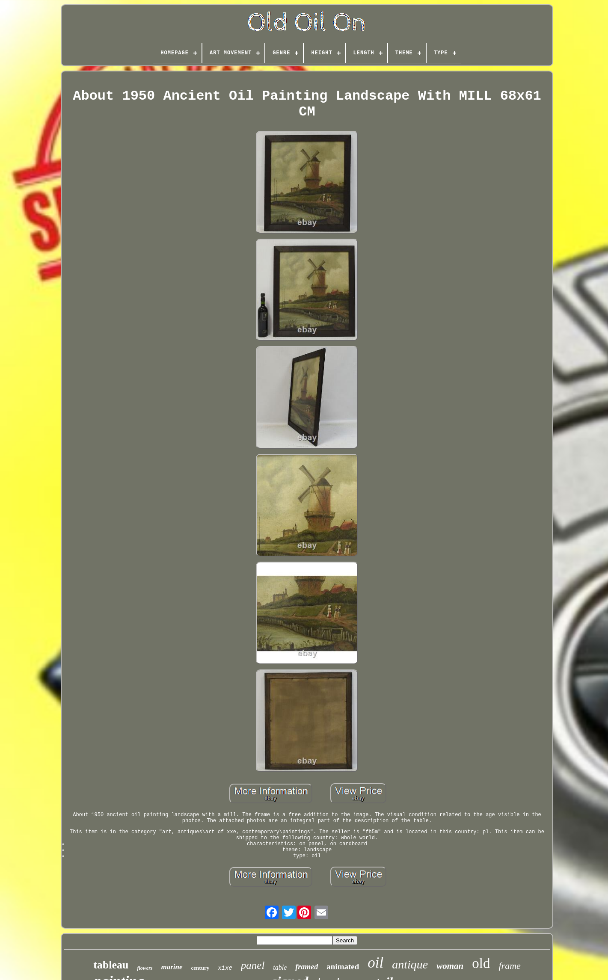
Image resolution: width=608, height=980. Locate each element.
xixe (225, 968)
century (200, 968)
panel (253, 965)
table (280, 967)
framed (306, 966)
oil (375, 962)
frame (509, 965)
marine (172, 967)
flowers (145, 968)
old (481, 963)
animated (342, 966)
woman (449, 966)
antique (410, 964)
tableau (110, 965)
